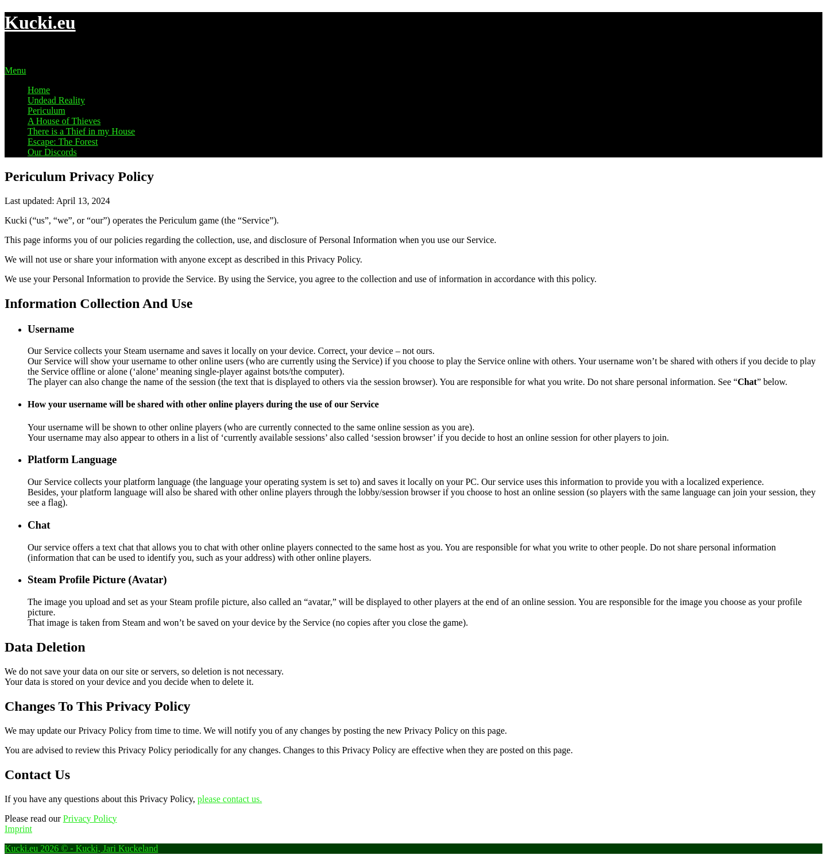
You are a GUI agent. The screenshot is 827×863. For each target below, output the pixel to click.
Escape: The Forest (63, 142)
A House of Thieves (64, 121)
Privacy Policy (90, 818)
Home (39, 90)
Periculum (46, 110)
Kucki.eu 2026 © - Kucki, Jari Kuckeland (81, 848)
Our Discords (52, 152)
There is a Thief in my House (81, 131)
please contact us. (230, 799)
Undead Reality (56, 100)
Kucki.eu (40, 22)
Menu (15, 70)
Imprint (18, 829)
